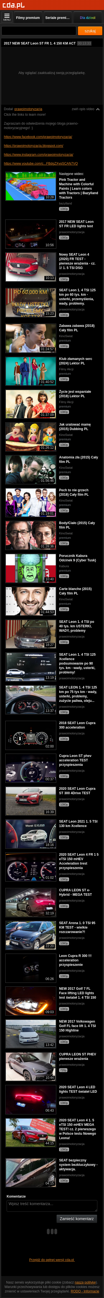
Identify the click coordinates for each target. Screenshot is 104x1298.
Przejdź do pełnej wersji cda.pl (52, 1260)
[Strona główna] (14, 5)
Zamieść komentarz (77, 1218)
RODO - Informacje (85, 1291)
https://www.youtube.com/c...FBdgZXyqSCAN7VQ (41, 164)
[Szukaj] (38, 30)
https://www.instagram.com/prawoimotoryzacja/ (38, 155)
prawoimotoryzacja (28, 109)
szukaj (90, 31)
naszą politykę (85, 1282)
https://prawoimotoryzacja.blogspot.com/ (33, 146)
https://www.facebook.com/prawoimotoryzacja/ (38, 137)
